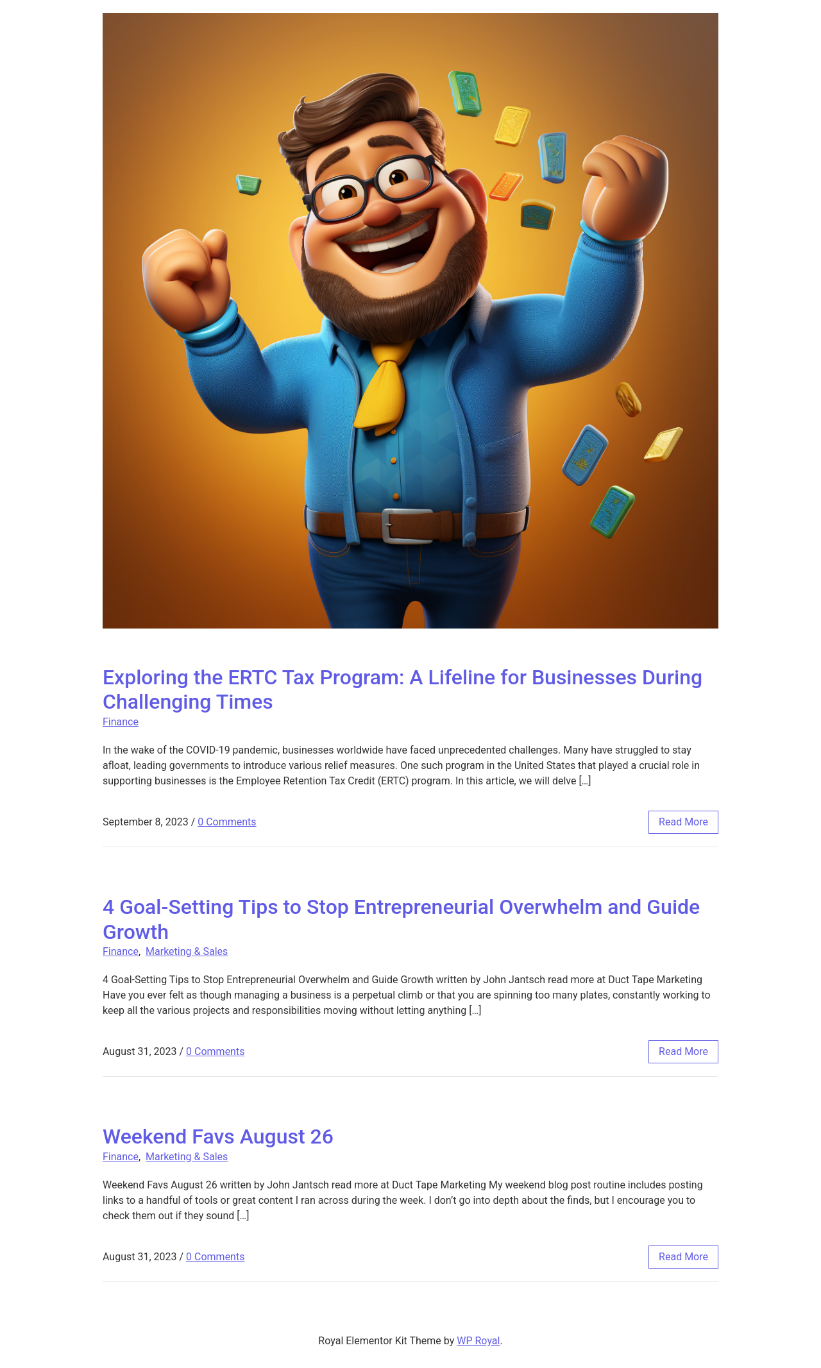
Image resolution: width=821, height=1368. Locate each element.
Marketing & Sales (187, 951)
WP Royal (478, 1341)
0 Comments (227, 822)
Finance (121, 722)
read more (683, 822)
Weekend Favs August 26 (218, 1136)
